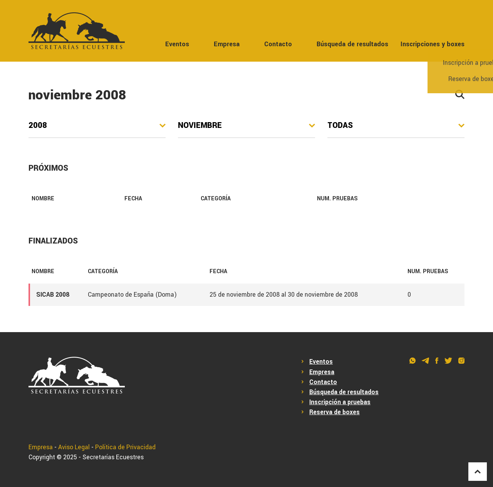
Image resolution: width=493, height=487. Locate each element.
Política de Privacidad (125, 447)
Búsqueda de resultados (352, 44)
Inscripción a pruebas (340, 402)
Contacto (278, 44)
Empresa (227, 44)
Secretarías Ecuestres (113, 457)
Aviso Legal (74, 447)
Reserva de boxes (334, 412)
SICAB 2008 (52, 295)
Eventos (177, 44)
